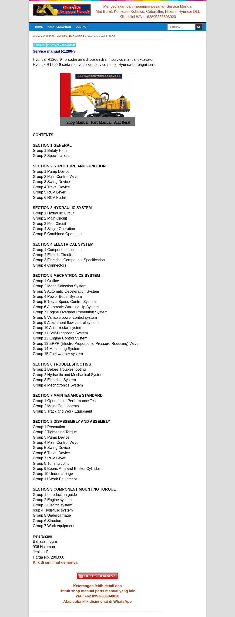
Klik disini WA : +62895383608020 (148, 17)
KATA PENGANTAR (59, 26)
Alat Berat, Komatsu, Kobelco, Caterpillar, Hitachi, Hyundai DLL (147, 12)
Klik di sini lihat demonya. (55, 562)
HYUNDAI (39, 44)
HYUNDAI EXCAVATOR (61, 44)
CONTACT (81, 26)
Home (39, 26)
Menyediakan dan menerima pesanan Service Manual (147, 6)
